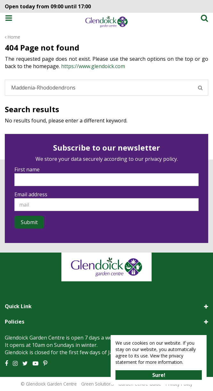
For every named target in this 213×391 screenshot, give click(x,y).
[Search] (106, 88)
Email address (30, 194)
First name (27, 169)
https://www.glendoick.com (93, 66)
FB (6, 363)
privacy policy (161, 158)
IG (15, 363)
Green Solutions (97, 384)
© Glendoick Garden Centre (49, 384)
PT (45, 363)
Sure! (158, 375)
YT (35, 363)
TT (25, 363)
